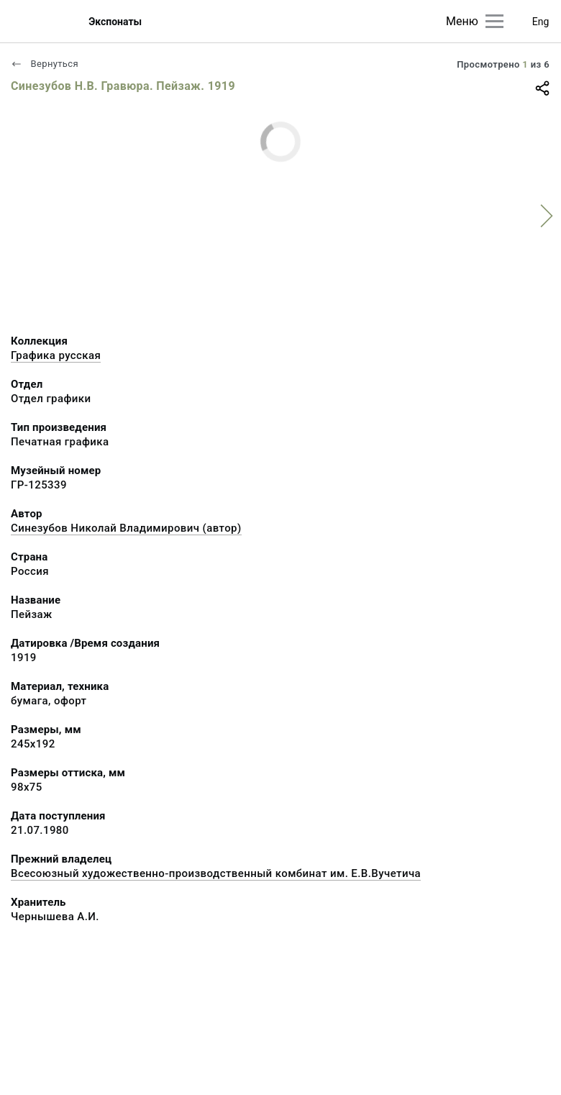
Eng (540, 21)
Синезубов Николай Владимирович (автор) (126, 528)
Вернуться (44, 63)
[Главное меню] (494, 21)
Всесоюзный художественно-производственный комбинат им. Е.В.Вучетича (216, 873)
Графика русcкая (56, 355)
